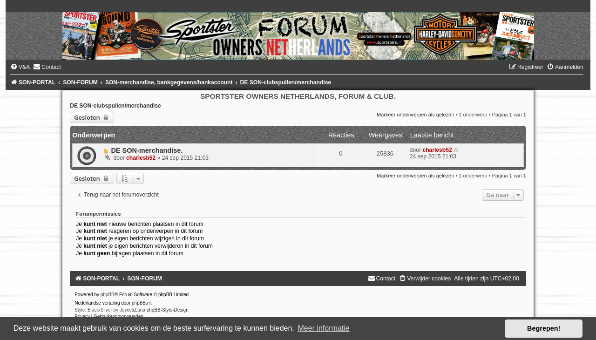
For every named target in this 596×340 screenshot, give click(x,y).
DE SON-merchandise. (147, 150)
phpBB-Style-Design (168, 310)
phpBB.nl (141, 303)
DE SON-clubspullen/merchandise (115, 105)
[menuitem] (20, 67)
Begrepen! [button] (543, 328)
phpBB (108, 294)
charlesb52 (141, 158)
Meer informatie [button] (323, 328)
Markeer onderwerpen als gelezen (415, 114)
